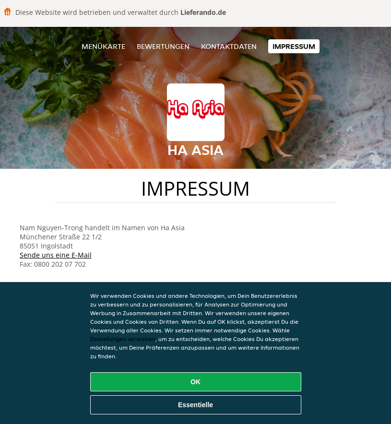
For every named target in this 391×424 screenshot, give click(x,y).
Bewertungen (163, 46)
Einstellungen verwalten (122, 338)
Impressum (294, 46)
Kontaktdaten (229, 46)
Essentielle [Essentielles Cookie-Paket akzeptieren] (195, 405)
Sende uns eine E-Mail (56, 254)
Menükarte (103, 46)
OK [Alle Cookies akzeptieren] (195, 382)
